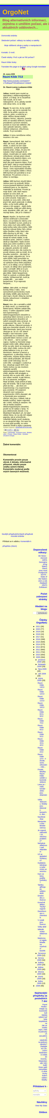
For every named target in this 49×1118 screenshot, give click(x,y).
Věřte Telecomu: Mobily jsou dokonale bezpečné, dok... (42, 807)
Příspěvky (34, 1091)
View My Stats (41, 1106)
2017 (38, 637)
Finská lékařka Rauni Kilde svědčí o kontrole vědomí (42, 775)
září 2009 (42, 674)
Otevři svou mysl (43, 569)
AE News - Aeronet (42, 557)
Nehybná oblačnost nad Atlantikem (42, 847)
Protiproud (42, 573)
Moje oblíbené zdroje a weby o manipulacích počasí (22, 46)
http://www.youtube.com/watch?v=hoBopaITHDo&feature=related (17, 82)
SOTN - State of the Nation (43, 577)
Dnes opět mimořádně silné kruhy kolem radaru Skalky (43, 1073)
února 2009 (40, 977)
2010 (38, 655)
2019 (38, 632)
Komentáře (34, 1095)
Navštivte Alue (41, 818)
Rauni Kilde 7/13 (41, 721)
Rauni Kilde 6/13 (41, 727)
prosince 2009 (41, 661)
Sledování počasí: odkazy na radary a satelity (20, 40)
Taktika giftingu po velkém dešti (42, 889)
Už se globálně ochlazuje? (42, 857)
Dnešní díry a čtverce (42, 898)
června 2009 (40, 959)
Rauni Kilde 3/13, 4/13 (41, 742)
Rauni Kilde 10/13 (41, 705)
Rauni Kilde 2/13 (41, 750)
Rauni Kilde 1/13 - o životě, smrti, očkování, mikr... (42, 760)
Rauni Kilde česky (8, 62)
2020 (38, 629)
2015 (38, 642)
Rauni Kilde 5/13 (41, 734)
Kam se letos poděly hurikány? (42, 878)
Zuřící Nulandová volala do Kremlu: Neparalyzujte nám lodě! (43, 1057)
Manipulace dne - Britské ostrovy (42, 824)
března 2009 (40, 973)
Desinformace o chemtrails (42, 914)
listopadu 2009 (41, 665)
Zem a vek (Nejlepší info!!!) (42, 583)
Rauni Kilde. (17, 434)
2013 (38, 647)
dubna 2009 (40, 968)
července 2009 (41, 954)
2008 (38, 986)
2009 (38, 657)
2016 (38, 639)
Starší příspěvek (26, 534)
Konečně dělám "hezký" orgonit (42, 905)
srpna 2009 (40, 679)
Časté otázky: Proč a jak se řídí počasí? (18, 57)
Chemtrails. (11, 432)
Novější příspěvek (9, 534)
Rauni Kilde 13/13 (41, 685)
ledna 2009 (40, 982)
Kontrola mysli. (21, 432)
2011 (38, 652)
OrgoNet (15, 12)
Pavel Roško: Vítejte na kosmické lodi (43, 1009)
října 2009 (42, 669)
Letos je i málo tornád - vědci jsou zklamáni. (42, 790)
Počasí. (10, 434)
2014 (38, 644)
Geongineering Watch (43, 564)
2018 (38, 634)
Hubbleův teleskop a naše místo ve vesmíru (42, 867)
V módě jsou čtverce (42, 922)
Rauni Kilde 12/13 (41, 692)
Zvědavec (43, 587)
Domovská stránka (9, 36)
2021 (38, 626)
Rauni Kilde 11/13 (41, 698)
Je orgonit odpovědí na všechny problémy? (42, 835)
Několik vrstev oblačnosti (42, 932)
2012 (38, 650)
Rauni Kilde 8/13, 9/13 (41, 713)
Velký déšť (42, 927)
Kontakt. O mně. (8, 52)
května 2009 (40, 964)
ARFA (44, 560)
